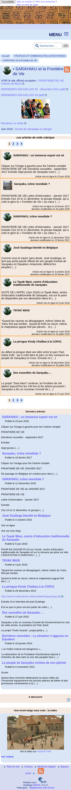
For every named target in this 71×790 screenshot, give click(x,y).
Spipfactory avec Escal (41, 787)
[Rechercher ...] (48, 46)
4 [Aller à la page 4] (21, 143)
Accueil (5, 56)
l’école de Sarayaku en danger (33, 129)
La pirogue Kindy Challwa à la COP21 (28, 586)
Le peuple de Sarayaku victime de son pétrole (34, 662)
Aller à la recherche (45, 1)
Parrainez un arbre (12, 123)
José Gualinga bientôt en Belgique (26, 515)
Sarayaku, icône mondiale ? (21, 453)
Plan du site (12, 766)
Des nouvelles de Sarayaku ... (22, 612)
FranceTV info (44, 751)
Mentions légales (45, 766)
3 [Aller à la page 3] (17, 143)
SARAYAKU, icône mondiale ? (23, 479)
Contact (27, 766)
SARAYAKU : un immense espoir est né (29, 417)
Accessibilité (8, 2)
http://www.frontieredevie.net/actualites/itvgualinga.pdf (31, 596)
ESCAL (37, 785)
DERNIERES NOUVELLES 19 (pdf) (22, 95)
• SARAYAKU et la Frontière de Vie (19, 60)
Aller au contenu (24, 1)
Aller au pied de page (27, 4)
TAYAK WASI (11, 560)
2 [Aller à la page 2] (13, 143)
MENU (55, 34)
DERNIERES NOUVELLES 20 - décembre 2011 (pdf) (33, 89)
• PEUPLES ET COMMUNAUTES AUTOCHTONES (40, 56)
